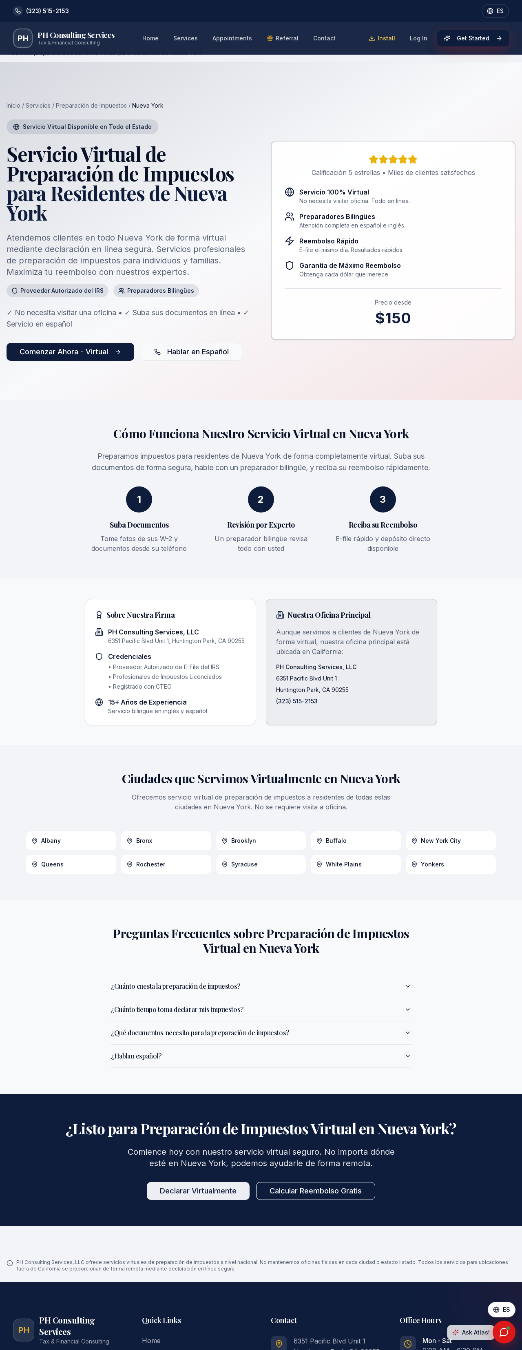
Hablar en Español (191, 351)
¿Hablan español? (261, 1056)
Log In (418, 38)
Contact (324, 38)
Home (150, 38)
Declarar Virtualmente (198, 1190)
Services (185, 38)
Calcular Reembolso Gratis (316, 1190)
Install (382, 38)
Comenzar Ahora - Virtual (70, 351)
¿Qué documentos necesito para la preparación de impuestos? (261, 1032)
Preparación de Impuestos (91, 105)
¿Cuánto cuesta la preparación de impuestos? (261, 986)
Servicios (38, 105)
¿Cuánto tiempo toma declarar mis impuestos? (261, 1009)
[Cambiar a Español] (501, 1309)
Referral (283, 38)
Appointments (232, 38)
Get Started (473, 38)
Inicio (13, 105)
